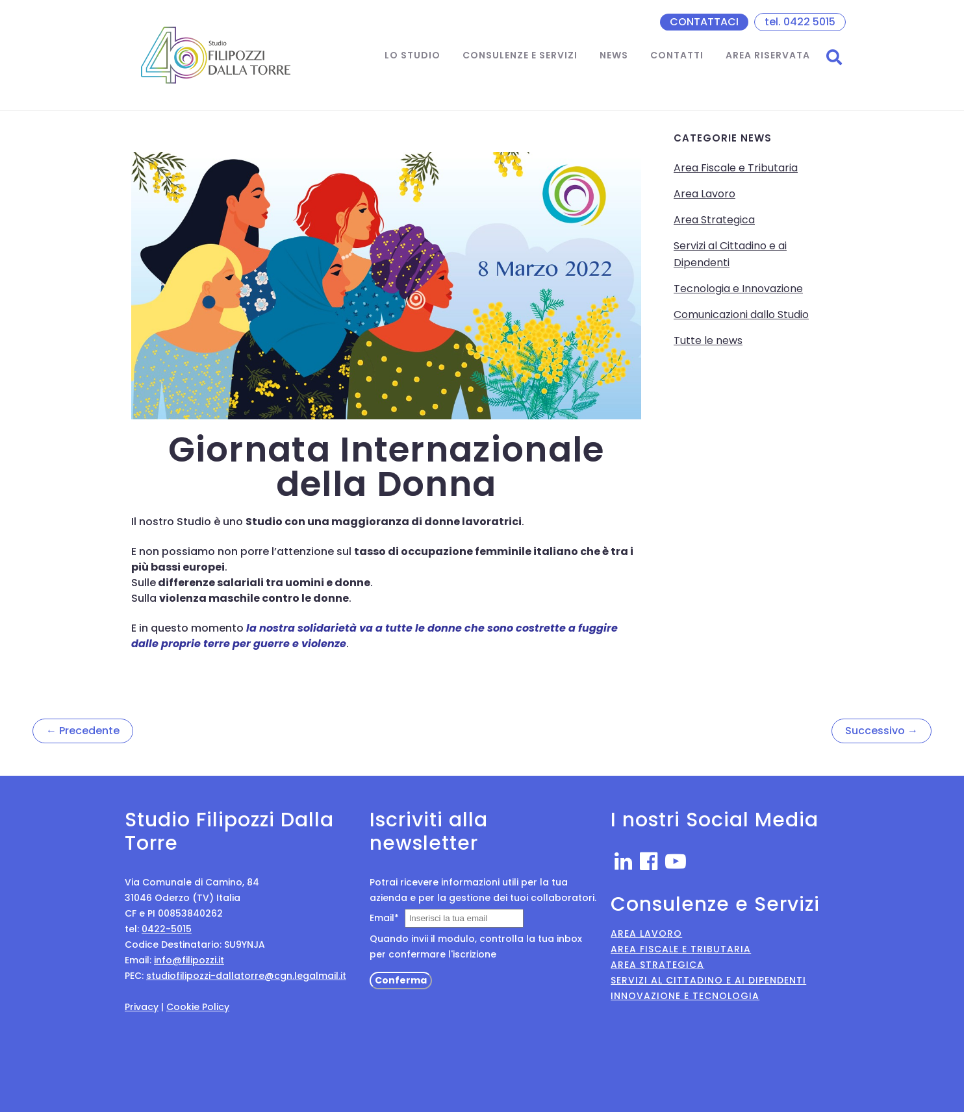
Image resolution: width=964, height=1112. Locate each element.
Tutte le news (708, 340)
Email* (384, 917)
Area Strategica (714, 219)
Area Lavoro (704, 193)
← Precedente (83, 730)
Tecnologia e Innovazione (738, 288)
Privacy (142, 1006)
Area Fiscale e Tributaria (736, 167)
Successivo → (881, 730)
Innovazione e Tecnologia (685, 995)
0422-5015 (167, 928)
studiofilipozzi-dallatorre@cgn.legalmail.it (246, 975)
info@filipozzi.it (189, 960)
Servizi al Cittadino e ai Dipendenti (708, 980)
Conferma (401, 980)
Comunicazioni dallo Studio (741, 314)
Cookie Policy (197, 1006)
